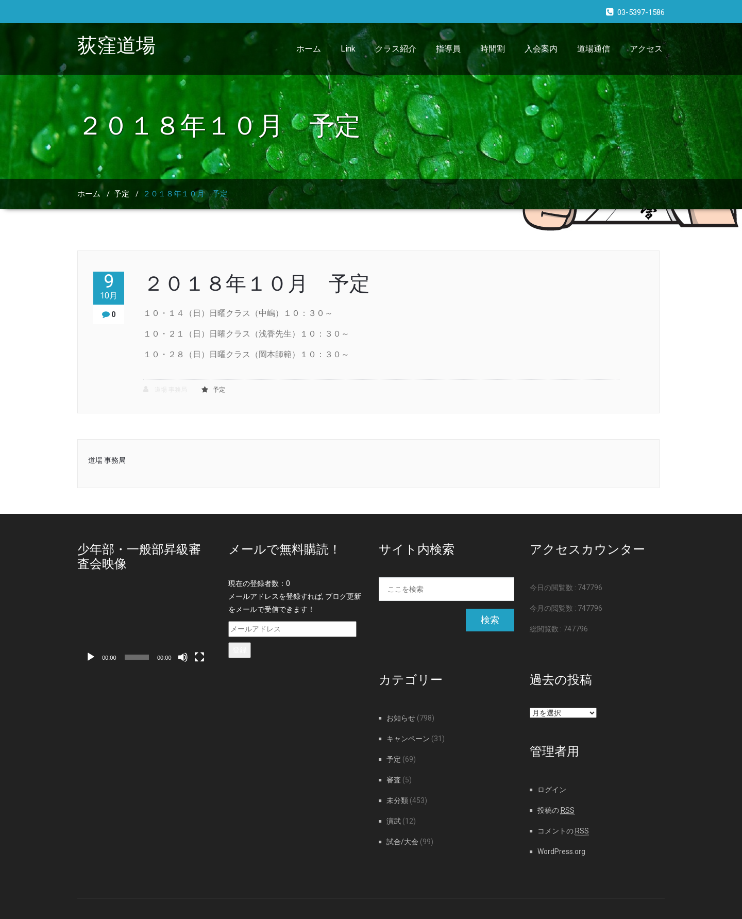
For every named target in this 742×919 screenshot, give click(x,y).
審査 (393, 780)
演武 (393, 821)
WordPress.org (561, 851)
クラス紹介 (395, 49)
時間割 (492, 49)
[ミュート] (183, 657)
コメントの (563, 831)
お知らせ (400, 718)
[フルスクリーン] (199, 657)
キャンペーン (408, 738)
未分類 (397, 800)
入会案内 (541, 49)
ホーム (308, 49)
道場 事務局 (165, 389)
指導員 (448, 49)
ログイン (551, 790)
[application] (145, 630)
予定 (121, 193)
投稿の (556, 810)
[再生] (91, 657)
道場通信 (593, 49)
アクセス (646, 49)
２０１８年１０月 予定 (185, 193)
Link (348, 49)
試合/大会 (402, 842)
